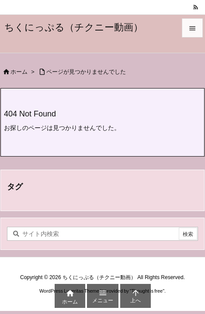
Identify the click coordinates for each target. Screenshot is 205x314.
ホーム (19, 71)
